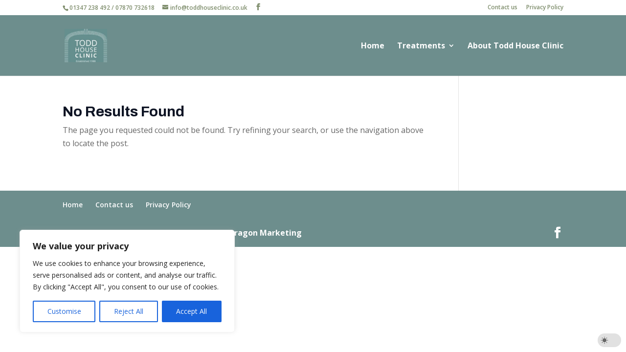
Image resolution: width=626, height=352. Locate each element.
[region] (127, 281)
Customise (64, 311)
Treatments (421, 46)
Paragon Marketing (263, 232)
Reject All (128, 311)
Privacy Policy (544, 7)
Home (372, 46)
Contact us (502, 7)
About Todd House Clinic (515, 46)
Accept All (191, 311)
